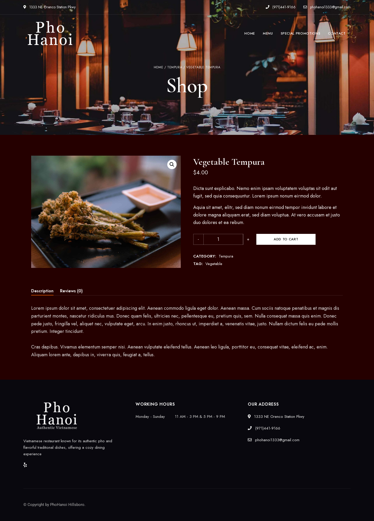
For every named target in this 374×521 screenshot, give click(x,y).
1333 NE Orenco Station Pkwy (49, 7)
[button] (172, 164)
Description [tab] (42, 291)
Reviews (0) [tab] (71, 291)
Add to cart (258, 239)
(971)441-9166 (281, 7)
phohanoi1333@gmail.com (327, 7)
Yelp (25, 465)
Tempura (174, 67)
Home (158, 67)
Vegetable (213, 264)
